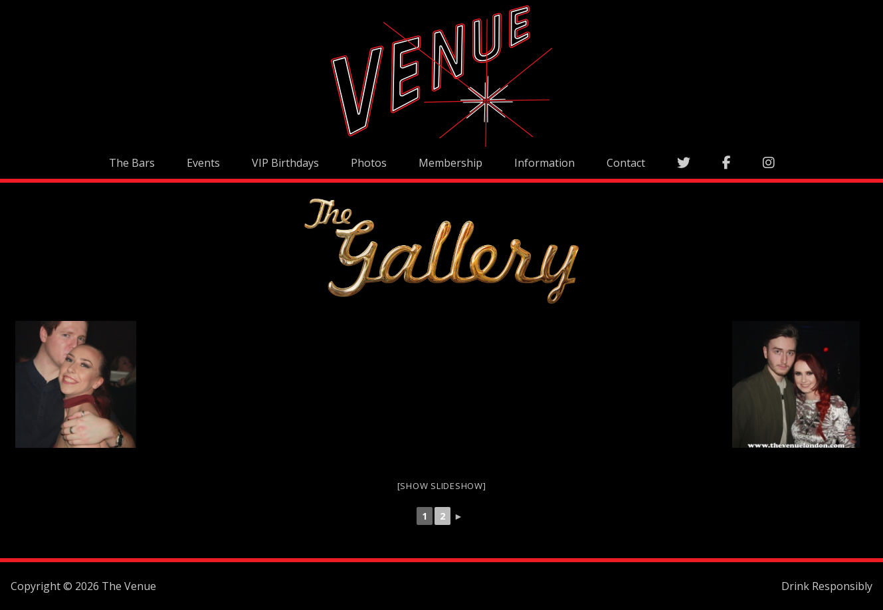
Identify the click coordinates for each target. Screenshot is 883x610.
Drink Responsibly (826, 586)
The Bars (132, 162)
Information (544, 162)
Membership (450, 162)
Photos (369, 162)
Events (203, 162)
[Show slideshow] (441, 486)
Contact (626, 162)
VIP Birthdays (285, 162)
